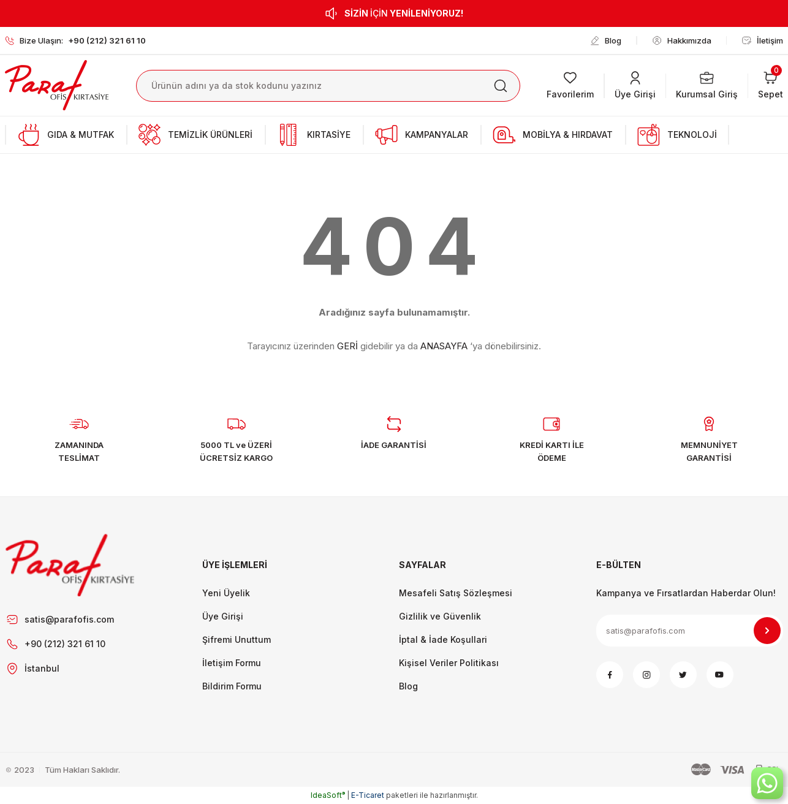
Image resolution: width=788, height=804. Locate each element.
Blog (408, 686)
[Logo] (56, 84)
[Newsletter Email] (690, 631)
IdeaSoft (328, 795)
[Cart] (770, 85)
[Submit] (767, 630)
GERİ (347, 346)
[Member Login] (635, 85)
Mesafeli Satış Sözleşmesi (455, 593)
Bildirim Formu (232, 686)
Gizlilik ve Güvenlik (440, 616)
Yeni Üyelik (226, 593)
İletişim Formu (231, 663)
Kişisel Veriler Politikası (449, 663)
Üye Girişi (222, 616)
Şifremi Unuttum (236, 639)
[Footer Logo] (70, 564)
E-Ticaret (367, 795)
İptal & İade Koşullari (443, 639)
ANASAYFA (444, 346)
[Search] (328, 86)
